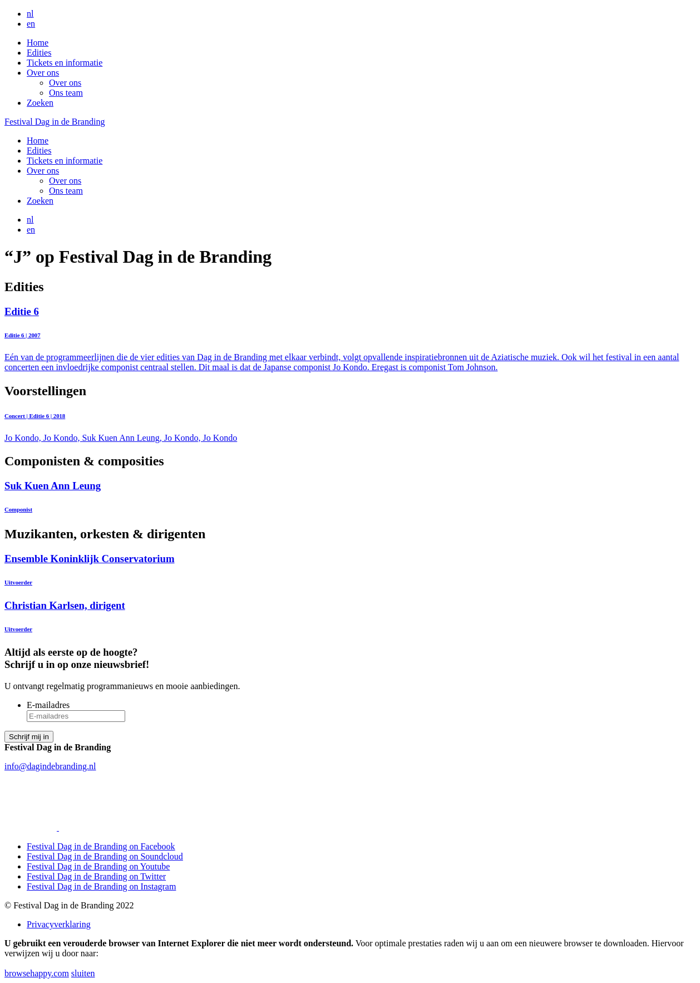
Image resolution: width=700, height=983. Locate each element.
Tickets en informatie (64, 62)
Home (37, 42)
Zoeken (40, 102)
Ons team (66, 92)
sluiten (83, 973)
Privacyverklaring (59, 924)
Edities (39, 52)
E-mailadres (48, 705)
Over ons (43, 72)
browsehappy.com (36, 973)
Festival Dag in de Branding (54, 121)
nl (30, 13)
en (31, 23)
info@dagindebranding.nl (50, 766)
